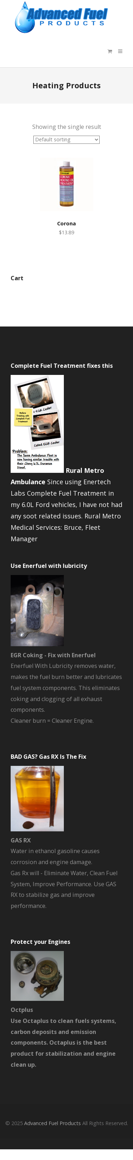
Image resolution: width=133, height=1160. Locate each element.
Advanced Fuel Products (52, 1123)
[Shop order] (66, 140)
